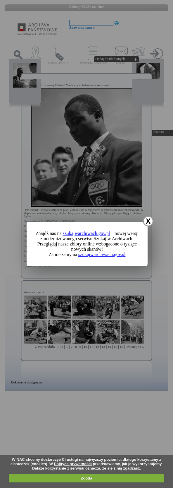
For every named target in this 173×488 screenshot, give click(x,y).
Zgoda (86, 478)
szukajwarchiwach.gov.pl (86, 233)
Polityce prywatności (73, 464)
